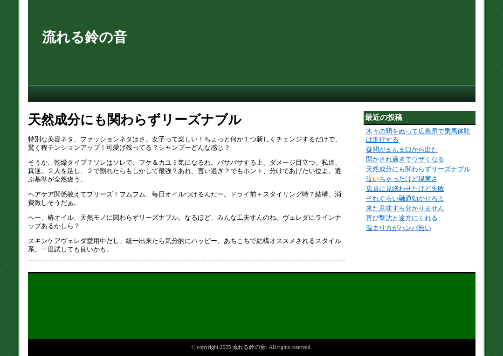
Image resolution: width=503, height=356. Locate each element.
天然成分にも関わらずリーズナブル (418, 169)
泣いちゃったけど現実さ (402, 178)
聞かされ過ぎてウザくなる (405, 159)
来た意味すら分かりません (405, 208)
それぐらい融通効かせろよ (405, 198)
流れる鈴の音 (84, 37)
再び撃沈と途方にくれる (402, 218)
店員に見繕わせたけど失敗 (405, 188)
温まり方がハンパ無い (398, 227)
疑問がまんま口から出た (402, 149)
